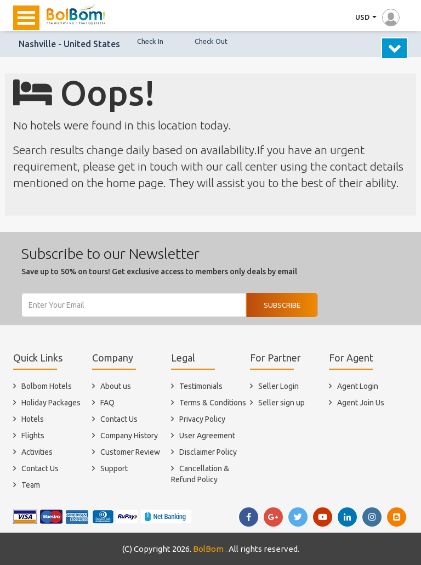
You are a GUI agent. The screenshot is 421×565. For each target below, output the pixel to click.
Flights (32, 435)
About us (115, 386)
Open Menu (26, 17)
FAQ (107, 402)
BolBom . (210, 548)
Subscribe (282, 305)
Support (114, 468)
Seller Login (278, 386)
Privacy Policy (202, 419)
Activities (37, 452)
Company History (129, 435)
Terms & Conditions (212, 402)
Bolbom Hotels (46, 386)
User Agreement (207, 435)
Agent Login (357, 386)
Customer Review (130, 452)
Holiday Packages (51, 402)
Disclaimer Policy (208, 452)
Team (30, 485)
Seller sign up (281, 402)
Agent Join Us (360, 402)
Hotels (32, 419)
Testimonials (201, 386)
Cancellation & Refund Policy (200, 474)
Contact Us (40, 468)
